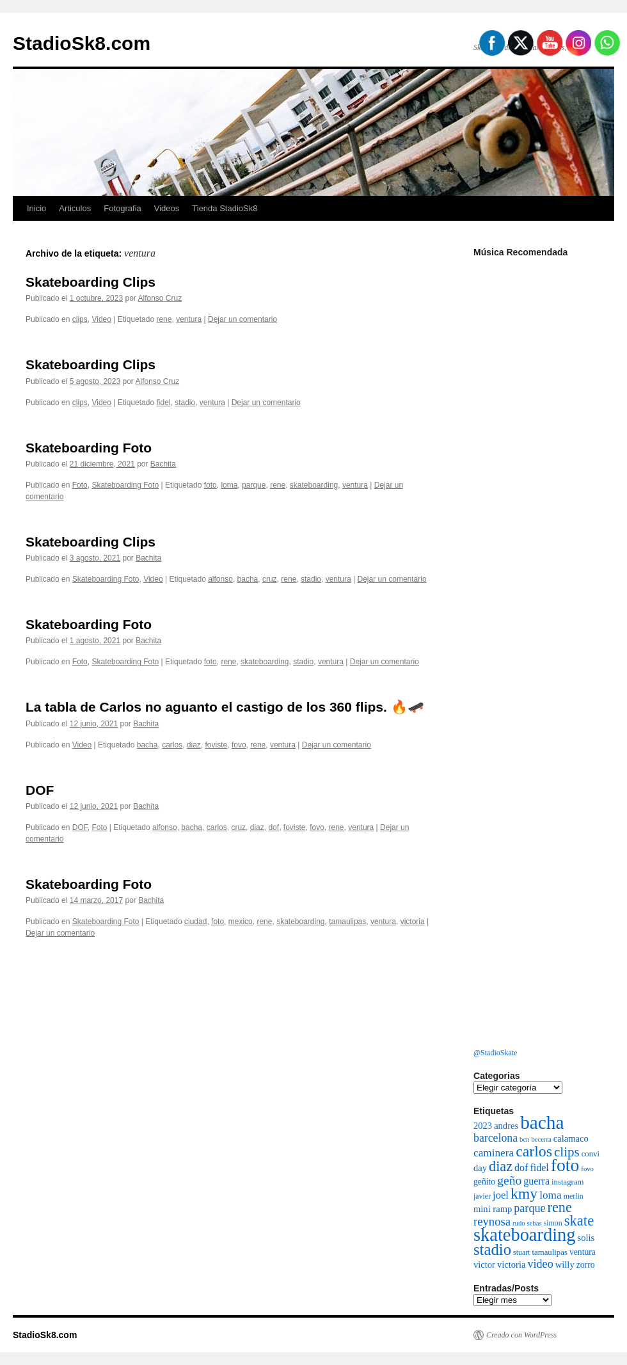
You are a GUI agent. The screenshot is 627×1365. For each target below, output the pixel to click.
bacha (247, 579)
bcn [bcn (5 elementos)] (524, 1139)
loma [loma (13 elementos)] (550, 1195)
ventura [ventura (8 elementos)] (582, 1252)
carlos (172, 744)
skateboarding (314, 485)
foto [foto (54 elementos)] (565, 1165)
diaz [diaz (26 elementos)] (500, 1166)
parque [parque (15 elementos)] (529, 1208)
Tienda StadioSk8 (224, 208)
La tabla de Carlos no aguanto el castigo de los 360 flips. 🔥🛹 (225, 706)
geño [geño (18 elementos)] (509, 1180)
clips (80, 319)
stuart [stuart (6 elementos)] (521, 1252)
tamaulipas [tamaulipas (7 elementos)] (549, 1252)
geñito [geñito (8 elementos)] (484, 1181)
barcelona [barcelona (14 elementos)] (495, 1137)
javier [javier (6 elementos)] (482, 1196)
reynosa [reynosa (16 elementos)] (492, 1221)
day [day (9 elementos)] (480, 1168)
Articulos (75, 208)
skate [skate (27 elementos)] (579, 1221)
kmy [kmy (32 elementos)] (524, 1193)
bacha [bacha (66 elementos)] (542, 1122)
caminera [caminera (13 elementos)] (493, 1153)
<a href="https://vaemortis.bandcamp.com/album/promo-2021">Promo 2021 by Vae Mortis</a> (537, 904)
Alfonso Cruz (160, 298)
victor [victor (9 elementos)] (484, 1264)
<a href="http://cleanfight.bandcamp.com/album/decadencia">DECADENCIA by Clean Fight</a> (537, 386)
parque (254, 485)
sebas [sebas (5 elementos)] (534, 1223)
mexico (240, 921)
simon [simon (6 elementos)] (553, 1222)
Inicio (36, 208)
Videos (167, 208)
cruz (269, 579)
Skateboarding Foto (89, 447)
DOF (40, 790)
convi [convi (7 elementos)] (590, 1153)
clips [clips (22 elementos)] (567, 1152)
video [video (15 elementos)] (540, 1263)
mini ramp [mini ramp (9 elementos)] (492, 1209)
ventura (189, 319)
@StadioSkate (495, 1052)
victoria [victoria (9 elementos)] (511, 1264)
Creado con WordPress (521, 1334)
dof (273, 827)
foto (210, 485)
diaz (194, 744)
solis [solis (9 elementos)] (586, 1238)
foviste (216, 744)
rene (163, 319)
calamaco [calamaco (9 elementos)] (571, 1138)
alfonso (220, 579)
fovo (239, 744)
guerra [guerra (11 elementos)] (536, 1181)
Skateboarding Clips (90, 282)
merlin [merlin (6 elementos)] (573, 1196)
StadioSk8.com (81, 43)
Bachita (163, 463)
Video (101, 319)
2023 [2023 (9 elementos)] (482, 1126)
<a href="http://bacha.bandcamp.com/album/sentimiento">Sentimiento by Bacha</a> (537, 645)
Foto (80, 485)
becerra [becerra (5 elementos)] (541, 1139)
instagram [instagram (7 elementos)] (567, 1181)
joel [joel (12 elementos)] (501, 1195)
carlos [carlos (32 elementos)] (534, 1151)
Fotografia (122, 208)
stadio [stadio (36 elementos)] (492, 1249)
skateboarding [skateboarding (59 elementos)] (524, 1235)
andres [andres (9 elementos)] (506, 1126)
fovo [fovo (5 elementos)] (587, 1168)
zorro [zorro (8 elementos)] (585, 1265)
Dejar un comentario (242, 319)
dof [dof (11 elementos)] (521, 1167)
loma (229, 485)
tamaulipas (347, 921)
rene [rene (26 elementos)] (560, 1207)
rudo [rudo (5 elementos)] (518, 1223)
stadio (185, 402)
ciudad (195, 921)
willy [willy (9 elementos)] (565, 1264)
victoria (413, 921)
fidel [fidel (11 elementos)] (539, 1167)
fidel (163, 402)
